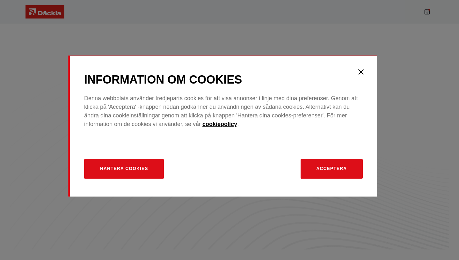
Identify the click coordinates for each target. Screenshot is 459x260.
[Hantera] (131, 173)
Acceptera (338, 172)
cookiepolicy (227, 128)
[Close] (368, 75)
